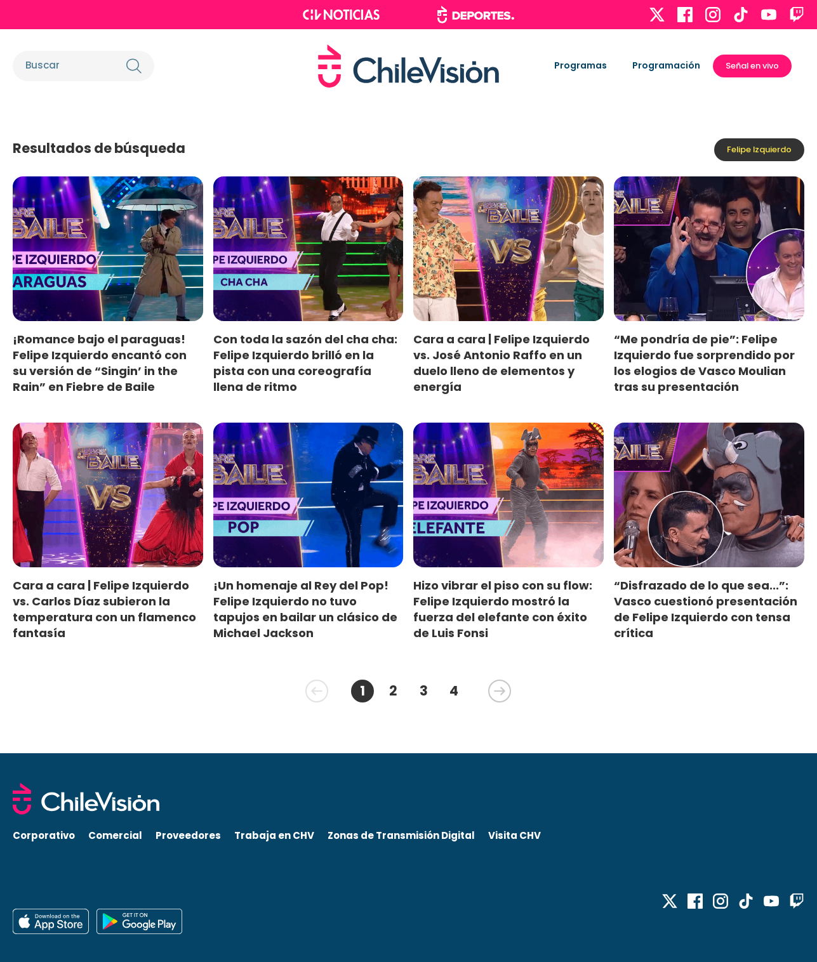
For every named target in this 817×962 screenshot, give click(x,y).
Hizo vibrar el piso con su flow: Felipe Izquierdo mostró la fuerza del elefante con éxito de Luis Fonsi (502, 609)
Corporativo (44, 835)
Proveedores (188, 835)
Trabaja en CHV (274, 835)
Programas (580, 65)
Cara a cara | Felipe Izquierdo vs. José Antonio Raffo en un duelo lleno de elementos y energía (501, 363)
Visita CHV (514, 835)
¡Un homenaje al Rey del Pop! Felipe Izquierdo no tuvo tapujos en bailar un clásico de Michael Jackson (305, 609)
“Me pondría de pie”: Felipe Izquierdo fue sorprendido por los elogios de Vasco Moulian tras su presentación (704, 363)
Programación (666, 65)
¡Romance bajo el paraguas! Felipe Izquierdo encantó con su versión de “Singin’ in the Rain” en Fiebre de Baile (100, 363)
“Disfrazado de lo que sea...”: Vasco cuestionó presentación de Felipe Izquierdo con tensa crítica (705, 609)
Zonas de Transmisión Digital (401, 835)
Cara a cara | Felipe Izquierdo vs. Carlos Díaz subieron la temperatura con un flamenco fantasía (104, 609)
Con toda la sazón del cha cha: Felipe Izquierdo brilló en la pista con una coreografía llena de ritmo (305, 363)
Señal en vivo (752, 66)
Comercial (115, 835)
